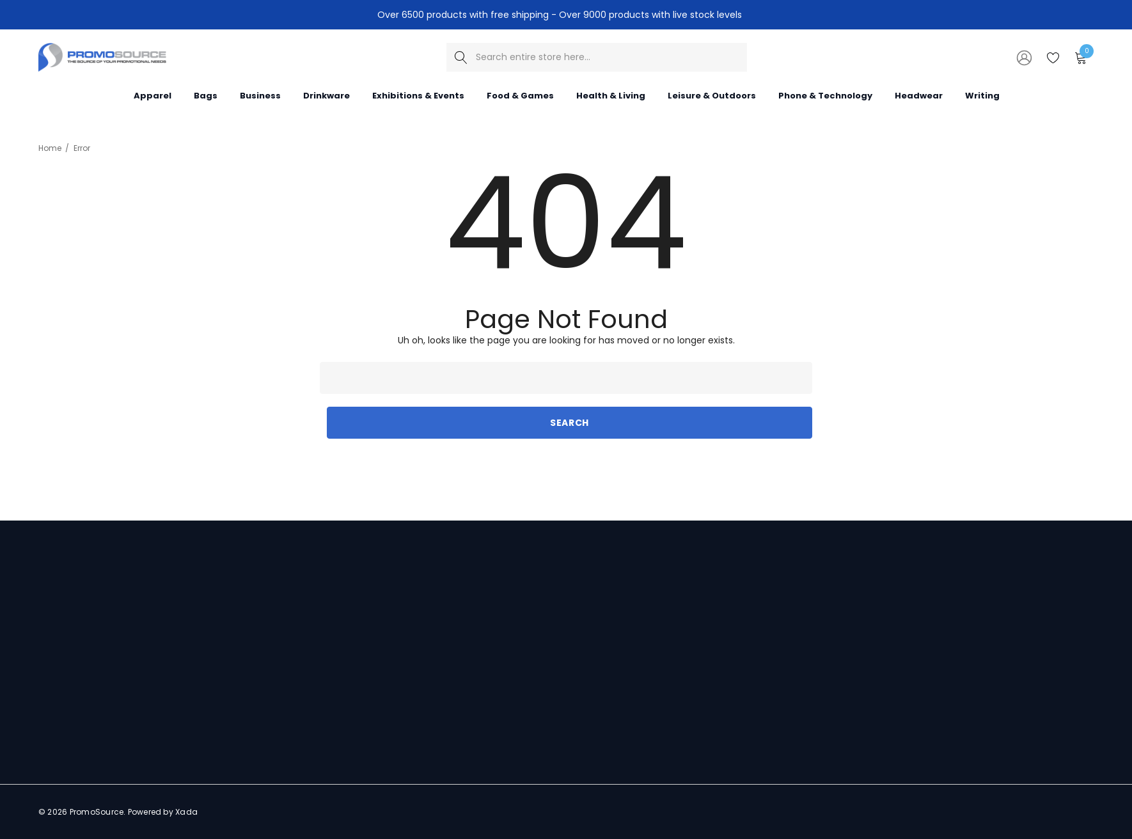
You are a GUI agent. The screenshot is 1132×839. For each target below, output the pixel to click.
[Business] (260, 95)
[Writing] (982, 94)
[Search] (460, 57)
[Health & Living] (610, 95)
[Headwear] (919, 94)
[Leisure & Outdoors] (712, 95)
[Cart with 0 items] (1080, 57)
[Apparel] (152, 95)
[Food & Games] (520, 95)
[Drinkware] (326, 95)
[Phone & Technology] (825, 94)
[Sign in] (1023, 57)
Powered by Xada (163, 811)
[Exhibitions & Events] (418, 95)
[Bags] (205, 95)
